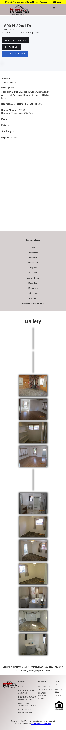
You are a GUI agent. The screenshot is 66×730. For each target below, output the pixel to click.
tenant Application (15, 40)
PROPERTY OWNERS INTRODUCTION (27, 698)
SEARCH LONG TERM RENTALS (45, 688)
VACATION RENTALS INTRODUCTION (27, 711)
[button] (54, 8)
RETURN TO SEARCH (15, 54)
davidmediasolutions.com (41, 724)
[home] (18, 9)
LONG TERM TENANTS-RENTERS (27, 704)
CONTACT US (59, 697)
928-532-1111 (58, 690)
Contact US (11, 47)
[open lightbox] (33, 385)
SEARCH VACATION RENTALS (42, 695)
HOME (21, 687)
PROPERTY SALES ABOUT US (26, 692)
